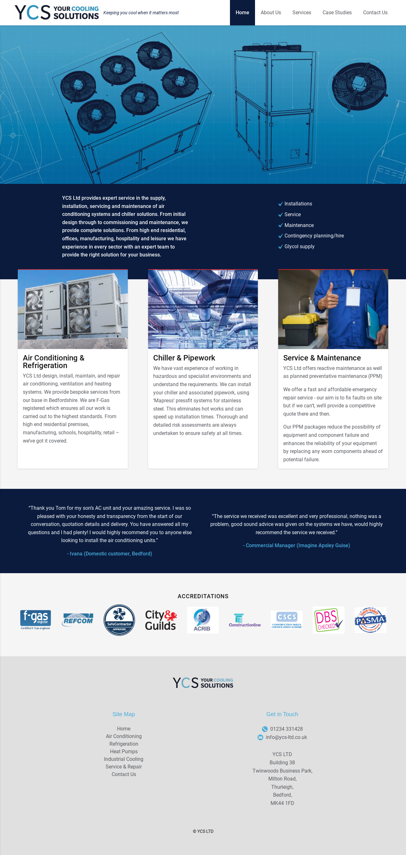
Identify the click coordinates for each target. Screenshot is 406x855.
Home (242, 13)
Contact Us (375, 13)
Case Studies (337, 13)
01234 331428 (282, 729)
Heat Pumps (124, 751)
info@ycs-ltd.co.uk (282, 737)
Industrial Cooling (123, 759)
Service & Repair (124, 767)
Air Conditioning (124, 736)
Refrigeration (123, 744)
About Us (271, 13)
